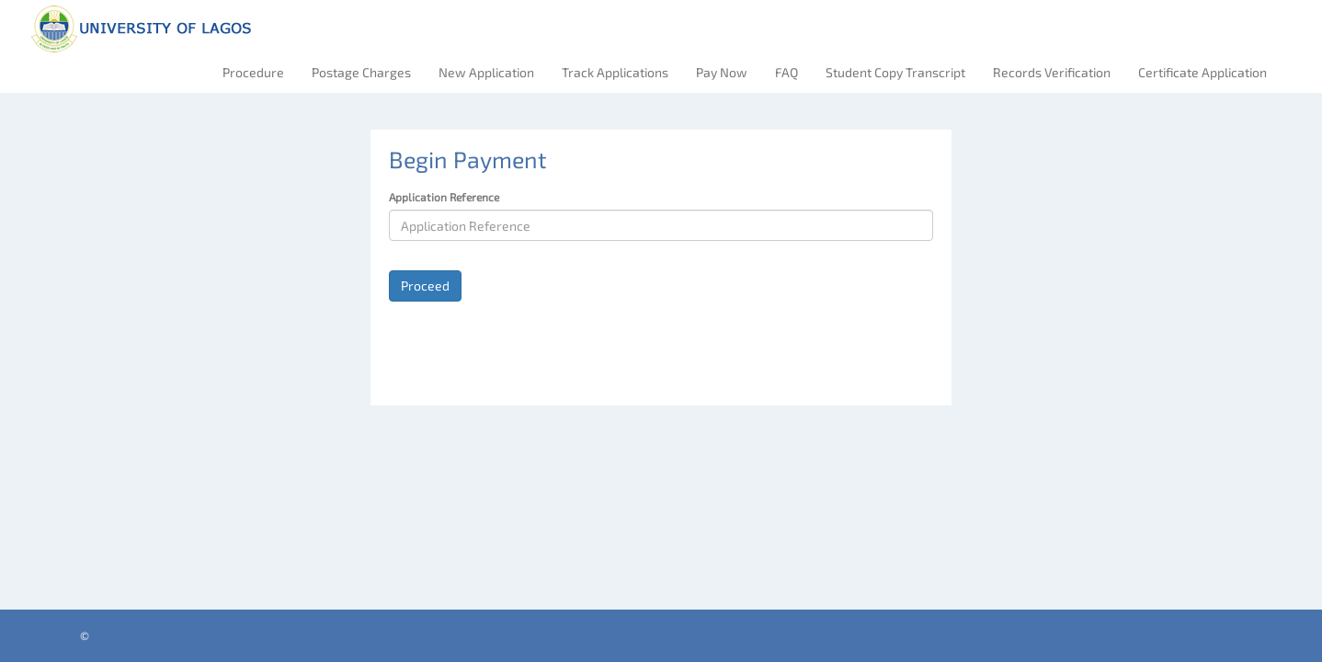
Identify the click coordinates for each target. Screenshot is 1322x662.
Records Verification (1052, 72)
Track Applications (615, 72)
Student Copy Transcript (895, 72)
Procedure (253, 72)
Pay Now (721, 72)
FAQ (786, 72)
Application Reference (444, 196)
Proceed (425, 285)
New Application (486, 72)
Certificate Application (1202, 72)
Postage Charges (361, 72)
